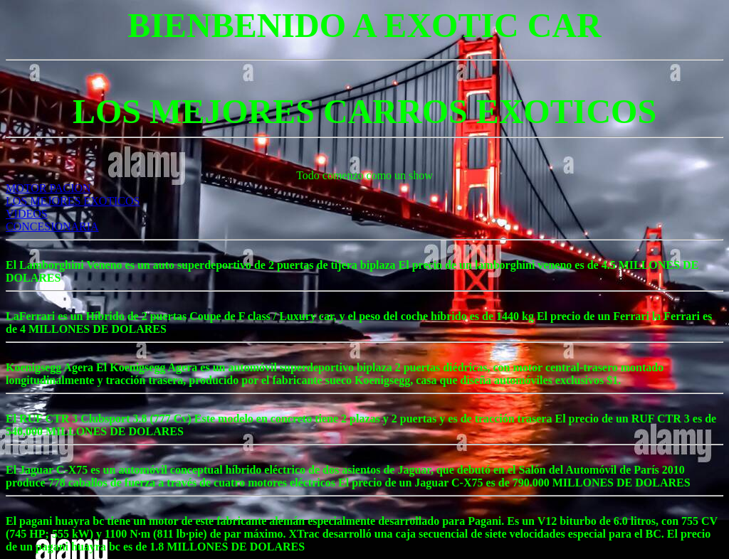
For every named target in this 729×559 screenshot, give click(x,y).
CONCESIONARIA (52, 226)
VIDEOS (27, 214)
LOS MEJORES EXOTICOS (73, 201)
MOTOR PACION (48, 188)
